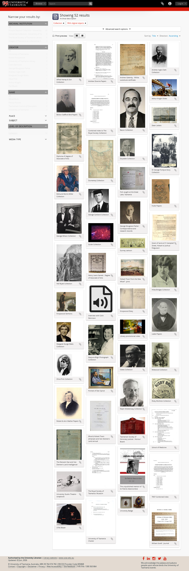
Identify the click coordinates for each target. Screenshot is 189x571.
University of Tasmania (19, 54)
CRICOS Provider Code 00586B (70, 564)
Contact (11, 566)
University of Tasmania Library (22, 62)
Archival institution (20, 23)
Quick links (169, 3)
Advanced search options (117, 29)
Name (12, 92)
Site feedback (69, 566)
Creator (13, 47)
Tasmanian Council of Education (23, 106)
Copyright (21, 566)
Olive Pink (13, 79)
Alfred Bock (14, 99)
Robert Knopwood (17, 58)
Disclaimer (32, 566)
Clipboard (162, 3)
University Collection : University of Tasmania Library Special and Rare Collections (44, 34)
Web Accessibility (54, 566)
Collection (13, 133)
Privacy (42, 566)
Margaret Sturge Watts (19, 76)
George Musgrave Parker (19, 69)
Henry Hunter (15, 103)
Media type (15, 139)
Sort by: (147, 35)
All (10, 27)
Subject (13, 120)
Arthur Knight (15, 83)
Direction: (164, 35)
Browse (39, 3)
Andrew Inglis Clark (17, 72)
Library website (50, 557)
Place (12, 116)
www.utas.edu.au (66, 557)
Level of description (20, 126)
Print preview (59, 35)
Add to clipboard (80, 79)
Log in (180, 3)
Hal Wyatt (13, 86)
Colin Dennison (15, 65)
